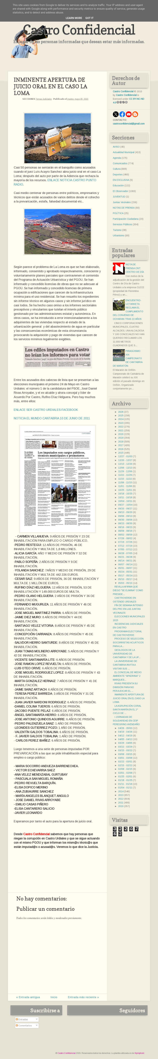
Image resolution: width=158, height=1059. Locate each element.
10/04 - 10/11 (125, 501)
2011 (120, 802)
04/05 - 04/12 (125, 739)
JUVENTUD (119, 196)
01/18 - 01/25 (125, 780)
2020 (120, 434)
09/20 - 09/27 (125, 508)
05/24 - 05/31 (125, 571)
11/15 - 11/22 (125, 478)
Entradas (22, 1019)
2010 (120, 806)
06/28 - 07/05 (125, 553)
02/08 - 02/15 (125, 769)
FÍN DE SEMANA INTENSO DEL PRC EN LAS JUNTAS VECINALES (128, 609)
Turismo (117, 230)
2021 (120, 430)
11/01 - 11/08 (125, 486)
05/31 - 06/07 (125, 568)
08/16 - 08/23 (125, 527)
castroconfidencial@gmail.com (129, 123)
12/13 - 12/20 (125, 464)
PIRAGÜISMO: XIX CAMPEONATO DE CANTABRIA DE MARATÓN (127, 358)
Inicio (53, 997)
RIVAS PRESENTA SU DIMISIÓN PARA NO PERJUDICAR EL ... (125, 687)
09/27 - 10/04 (125, 504)
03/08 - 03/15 (125, 754)
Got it (89, 18)
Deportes (118, 174)
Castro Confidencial (79, 29)
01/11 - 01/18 (125, 784)
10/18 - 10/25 (125, 493)
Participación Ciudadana (125, 219)
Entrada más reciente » (83, 997)
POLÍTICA (118, 213)
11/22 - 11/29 (125, 475)
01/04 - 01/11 (125, 787)
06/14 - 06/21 (125, 560)
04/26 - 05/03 (125, 728)
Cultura (116, 169)
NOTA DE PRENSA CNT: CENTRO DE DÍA (135, 268)
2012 (120, 798)
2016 (120, 449)
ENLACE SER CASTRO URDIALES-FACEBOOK (46, 410)
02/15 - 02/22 (125, 765)
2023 (120, 423)
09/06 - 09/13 (125, 516)
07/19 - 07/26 (125, 542)
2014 (120, 791)
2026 (120, 412)
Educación (118, 185)
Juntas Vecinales (122, 202)
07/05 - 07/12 (125, 549)
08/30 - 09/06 (125, 519)
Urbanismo (118, 235)
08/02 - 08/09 (125, 534)
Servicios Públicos (122, 224)
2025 (120, 415)
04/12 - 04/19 (125, 735)
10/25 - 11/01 (125, 490)
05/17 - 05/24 (125, 575)
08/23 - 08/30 (125, 523)
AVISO (116, 146)
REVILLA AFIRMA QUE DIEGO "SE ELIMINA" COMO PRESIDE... (128, 590)
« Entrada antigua (28, 997)
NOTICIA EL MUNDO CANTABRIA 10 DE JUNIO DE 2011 (52, 418)
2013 (120, 795)
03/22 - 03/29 (125, 746)
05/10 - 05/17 (125, 579)
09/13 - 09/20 (125, 512)
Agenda (117, 158)
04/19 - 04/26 (125, 731)
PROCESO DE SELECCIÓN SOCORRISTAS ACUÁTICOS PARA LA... (128, 642)
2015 (120, 452)
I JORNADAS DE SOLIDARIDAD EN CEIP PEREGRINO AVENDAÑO (126, 721)
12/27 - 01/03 (125, 456)
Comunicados (120, 163)
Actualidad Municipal (123, 152)
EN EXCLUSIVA (121, 180)
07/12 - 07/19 (125, 545)
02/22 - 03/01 (125, 761)
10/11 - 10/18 (125, 497)
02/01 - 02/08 (125, 772)
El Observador (120, 191)
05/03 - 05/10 (125, 583)
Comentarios (24, 1025)
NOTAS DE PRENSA (124, 207)
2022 (120, 426)
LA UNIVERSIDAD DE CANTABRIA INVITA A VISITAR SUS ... (125, 665)
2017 (120, 445)
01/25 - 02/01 (125, 776)
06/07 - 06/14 (125, 564)
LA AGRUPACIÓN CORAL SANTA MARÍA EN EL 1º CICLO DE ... (127, 710)
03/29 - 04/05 (125, 743)
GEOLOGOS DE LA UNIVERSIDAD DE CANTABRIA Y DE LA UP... (126, 654)
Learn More (74, 18)
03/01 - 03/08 (125, 758)
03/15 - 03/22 (125, 750)
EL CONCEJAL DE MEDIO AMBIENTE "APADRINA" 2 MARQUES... (127, 676)
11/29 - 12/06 (125, 471)
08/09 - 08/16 (125, 531)
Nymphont (139, 1053)
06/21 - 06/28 (125, 557)
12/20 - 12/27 (125, 460)
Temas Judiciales (44, 99)
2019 (120, 437)
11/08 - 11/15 (125, 482)
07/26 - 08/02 (125, 538)
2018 (120, 441)
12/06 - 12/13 (125, 467)
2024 (120, 419)
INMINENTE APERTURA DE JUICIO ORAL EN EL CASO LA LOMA (128, 698)
